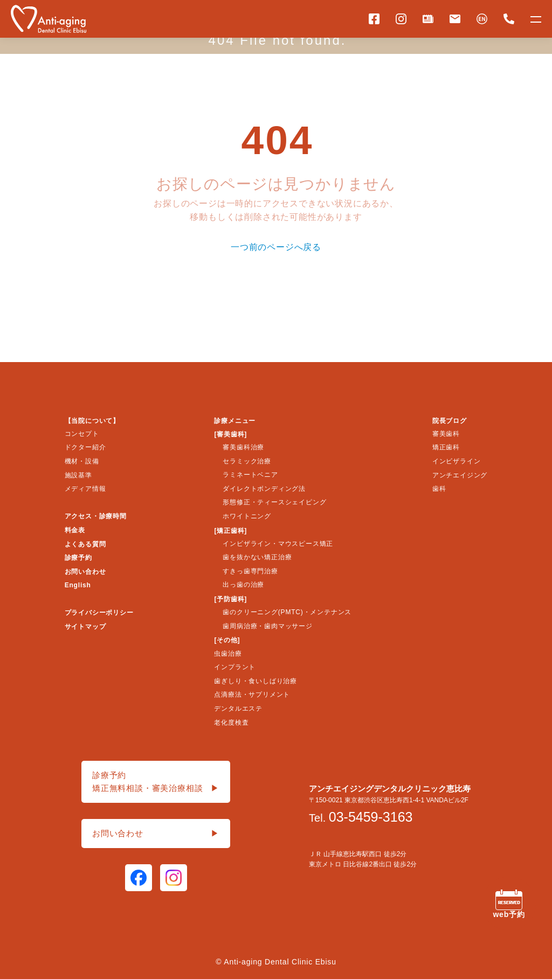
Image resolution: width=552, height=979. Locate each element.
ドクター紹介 (85, 447)
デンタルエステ (238, 708)
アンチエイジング (459, 475)
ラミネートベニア (250, 474)
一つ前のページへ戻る (276, 247)
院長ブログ (449, 421)
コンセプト (82, 434)
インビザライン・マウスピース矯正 (278, 543)
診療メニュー (235, 421)
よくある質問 (85, 544)
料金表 (75, 530)
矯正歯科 (446, 447)
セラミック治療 (247, 461)
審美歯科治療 (243, 447)
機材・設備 (82, 461)
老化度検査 (231, 722)
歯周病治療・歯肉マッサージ (267, 626)
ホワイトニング (247, 516)
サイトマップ (85, 626)
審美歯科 (446, 434)
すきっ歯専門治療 (250, 571)
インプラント (235, 667)
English (78, 585)
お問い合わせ (85, 571)
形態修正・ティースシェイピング (274, 502)
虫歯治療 (228, 653)
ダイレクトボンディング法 (264, 488)
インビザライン (456, 461)
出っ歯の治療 (243, 584)
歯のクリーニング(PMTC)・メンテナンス (287, 612)
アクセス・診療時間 (96, 516)
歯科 (439, 488)
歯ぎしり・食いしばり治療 (255, 681)
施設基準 (78, 475)
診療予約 (78, 557)
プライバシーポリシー (99, 612)
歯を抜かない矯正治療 (257, 557)
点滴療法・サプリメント (252, 694)
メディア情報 (85, 488)
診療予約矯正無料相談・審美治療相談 (155, 782)
